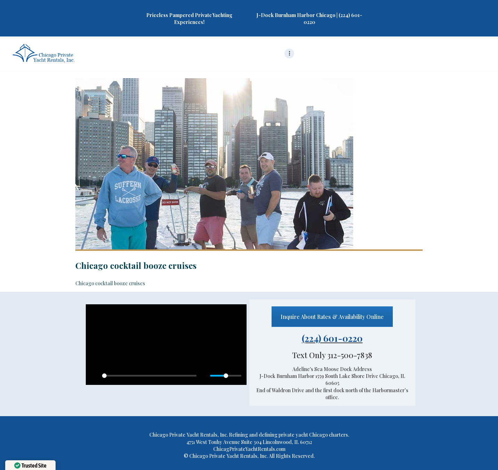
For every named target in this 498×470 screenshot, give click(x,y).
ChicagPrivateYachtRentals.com (249, 449)
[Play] (94, 375)
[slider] (149, 375)
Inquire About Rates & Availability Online (332, 316)
